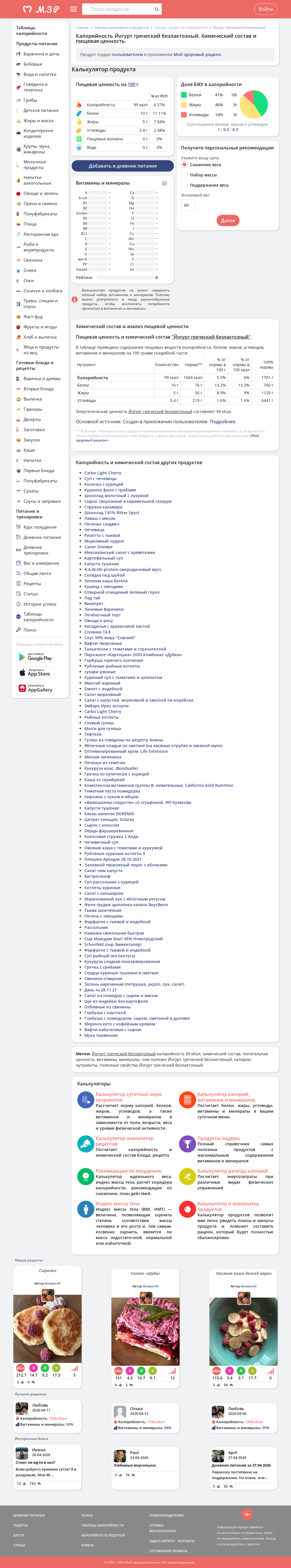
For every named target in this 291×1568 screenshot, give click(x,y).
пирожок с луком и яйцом (111, 796)
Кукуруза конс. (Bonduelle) (111, 768)
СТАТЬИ (19, 1545)
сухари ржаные (100, 671)
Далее (228, 220)
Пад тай (92, 597)
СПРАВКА (156, 1525)
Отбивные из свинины (107, 1007)
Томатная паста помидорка (112, 791)
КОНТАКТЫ (186, 1541)
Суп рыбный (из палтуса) (109, 955)
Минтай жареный (102, 683)
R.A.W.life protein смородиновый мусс (122, 569)
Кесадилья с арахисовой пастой (117, 626)
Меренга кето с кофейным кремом (119, 1024)
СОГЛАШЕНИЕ (160, 1551)
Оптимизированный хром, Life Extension (126, 751)
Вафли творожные (103, 643)
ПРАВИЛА (179, 1551)
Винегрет (93, 603)
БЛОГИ (18, 1535)
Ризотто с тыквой (102, 535)
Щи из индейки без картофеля (116, 1001)
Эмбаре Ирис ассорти (106, 705)
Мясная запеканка (102, 757)
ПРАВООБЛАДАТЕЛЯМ (166, 1515)
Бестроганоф (97, 876)
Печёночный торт (102, 615)
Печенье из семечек (104, 762)
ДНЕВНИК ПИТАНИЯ (29, 1515)
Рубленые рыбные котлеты (112, 666)
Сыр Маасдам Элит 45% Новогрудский (123, 938)
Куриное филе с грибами (110, 490)
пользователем (127, 54)
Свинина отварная (103, 978)
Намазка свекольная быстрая (114, 933)
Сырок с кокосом (101, 825)
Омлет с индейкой (103, 688)
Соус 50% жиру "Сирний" (110, 637)
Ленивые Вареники (104, 609)
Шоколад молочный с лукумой (116, 495)
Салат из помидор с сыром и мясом (121, 995)
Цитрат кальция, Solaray (109, 819)
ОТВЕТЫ (87, 1545)
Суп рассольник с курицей (111, 882)
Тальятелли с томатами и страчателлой (125, 649)
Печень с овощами (103, 916)
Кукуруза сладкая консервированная (122, 961)
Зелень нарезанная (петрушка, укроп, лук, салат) (134, 984)
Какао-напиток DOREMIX (109, 813)
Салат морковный (102, 694)
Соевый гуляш (99, 722)
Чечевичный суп (101, 842)
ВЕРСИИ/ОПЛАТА (162, 1531)
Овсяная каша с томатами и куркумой (123, 847)
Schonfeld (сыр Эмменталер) (112, 944)
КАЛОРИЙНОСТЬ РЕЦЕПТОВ (103, 1535)
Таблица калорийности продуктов (121, 27)
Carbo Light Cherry (102, 473)
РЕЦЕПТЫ (20, 1525)
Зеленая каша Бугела (106, 580)
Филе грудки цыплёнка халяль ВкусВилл (126, 904)
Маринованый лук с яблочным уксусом (124, 899)
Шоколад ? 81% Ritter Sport (112, 512)
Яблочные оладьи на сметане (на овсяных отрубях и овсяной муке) (153, 745)
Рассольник (96, 927)
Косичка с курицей (103, 484)
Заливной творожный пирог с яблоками (126, 865)
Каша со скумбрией (104, 779)
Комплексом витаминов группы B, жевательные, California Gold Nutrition (158, 785)
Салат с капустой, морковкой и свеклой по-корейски (139, 700)
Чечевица (94, 529)
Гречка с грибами (102, 967)
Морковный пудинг (104, 541)
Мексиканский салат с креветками (119, 552)
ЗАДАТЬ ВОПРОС (162, 1541)
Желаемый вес (195, 195)
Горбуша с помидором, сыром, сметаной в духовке (137, 1018)
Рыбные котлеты (101, 717)
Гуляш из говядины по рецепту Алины (123, 740)
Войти (266, 9)
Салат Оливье (98, 546)
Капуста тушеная (101, 563)
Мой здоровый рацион (197, 54)
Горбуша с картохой (105, 1012)
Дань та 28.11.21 (100, 989)
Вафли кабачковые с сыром (112, 1029)
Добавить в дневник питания (123, 166)
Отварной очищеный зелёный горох (122, 592)
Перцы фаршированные (109, 830)
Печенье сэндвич (101, 524)
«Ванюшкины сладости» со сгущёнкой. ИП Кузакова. (138, 802)
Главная (82, 27)
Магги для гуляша (102, 728)
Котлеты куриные (102, 887)
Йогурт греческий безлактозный (239, 27)
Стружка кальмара (103, 507)
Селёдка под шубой (104, 575)
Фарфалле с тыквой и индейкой (117, 921)
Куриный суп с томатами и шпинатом (123, 677)
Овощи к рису (98, 620)
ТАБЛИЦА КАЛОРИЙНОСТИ (102, 1525)
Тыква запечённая (102, 910)
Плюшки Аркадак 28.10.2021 (113, 859)
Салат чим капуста (103, 870)
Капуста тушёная (101, 808)
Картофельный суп (103, 558)
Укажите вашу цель (200, 157)
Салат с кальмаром (103, 893)
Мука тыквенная (101, 1035)
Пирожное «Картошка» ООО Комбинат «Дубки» (133, 654)
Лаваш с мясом (99, 518)
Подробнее (222, 421)
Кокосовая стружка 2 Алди (111, 836)
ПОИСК (87, 1515)
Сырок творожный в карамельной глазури (128, 501)
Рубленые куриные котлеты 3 (114, 853)
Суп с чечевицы (100, 478)
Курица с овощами (103, 586)
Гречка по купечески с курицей (116, 774)
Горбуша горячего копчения (113, 660)
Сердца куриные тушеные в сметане (121, 972)
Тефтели (93, 734)
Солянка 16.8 (97, 632)
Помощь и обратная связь (39, 644)
